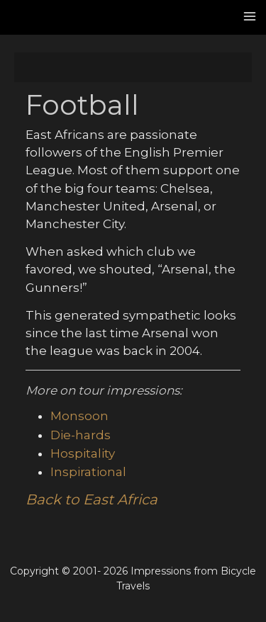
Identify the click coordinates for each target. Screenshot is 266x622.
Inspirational (88, 472)
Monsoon (79, 416)
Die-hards (80, 435)
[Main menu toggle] (250, 16)
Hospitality (82, 453)
